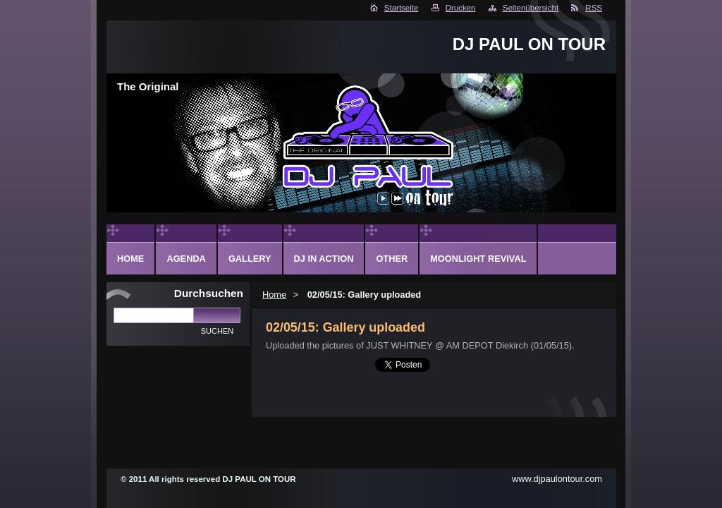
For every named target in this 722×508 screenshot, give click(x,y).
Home (274, 294)
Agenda (185, 258)
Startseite (401, 8)
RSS (593, 8)
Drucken (461, 8)
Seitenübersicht (530, 8)
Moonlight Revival (478, 258)
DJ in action (324, 258)
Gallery (249, 258)
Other (392, 258)
